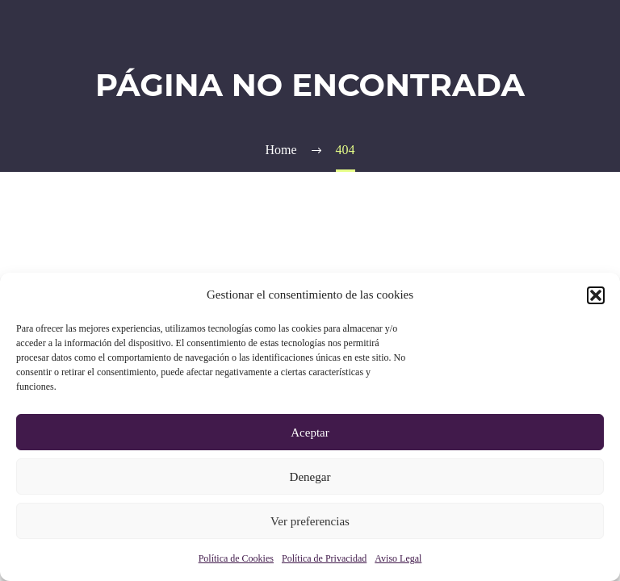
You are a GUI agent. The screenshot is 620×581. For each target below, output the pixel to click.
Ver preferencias (310, 521)
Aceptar (310, 432)
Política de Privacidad (324, 558)
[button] (596, 295)
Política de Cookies (236, 558)
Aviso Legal (398, 558)
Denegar (310, 476)
